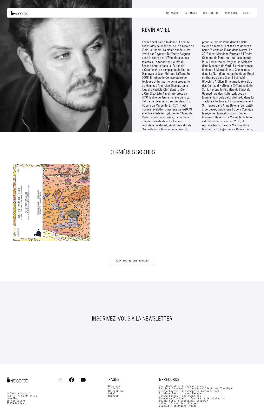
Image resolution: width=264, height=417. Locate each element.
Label (246, 13)
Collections (211, 13)
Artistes (191, 13)
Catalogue (172, 13)
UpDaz (162, 403)
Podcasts (231, 13)
